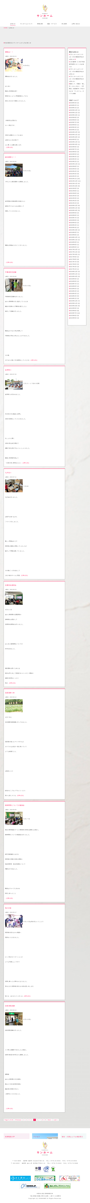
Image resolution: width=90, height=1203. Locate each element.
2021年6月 (73, 194)
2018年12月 (73, 238)
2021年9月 (73, 189)
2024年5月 (73, 140)
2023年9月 (73, 148)
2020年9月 (73, 214)
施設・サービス (52, 24)
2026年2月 (73, 106)
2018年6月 (73, 248)
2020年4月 (73, 226)
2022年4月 (73, 172)
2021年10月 (73, 187)
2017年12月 (73, 250)
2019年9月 (73, 233)
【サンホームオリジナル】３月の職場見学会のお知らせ (76, 72)
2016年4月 (73, 292)
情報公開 (40, 24)
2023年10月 (73, 145)
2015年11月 (73, 304)
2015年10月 (73, 306)
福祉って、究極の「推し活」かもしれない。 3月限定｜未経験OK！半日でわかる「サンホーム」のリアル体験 (77, 89)
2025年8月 (73, 121)
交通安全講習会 (10, 586)
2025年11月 (73, 113)
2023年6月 (73, 152)
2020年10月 (73, 211)
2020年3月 (73, 228)
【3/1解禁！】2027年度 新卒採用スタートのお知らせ (77, 65)
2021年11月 (73, 184)
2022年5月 (73, 170)
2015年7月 (73, 314)
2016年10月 (73, 277)
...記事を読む (9, 148)
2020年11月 (73, 209)
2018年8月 (73, 245)
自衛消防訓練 (10, 1007)
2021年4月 (73, 196)
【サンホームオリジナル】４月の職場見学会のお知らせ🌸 (76, 58)
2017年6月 (73, 265)
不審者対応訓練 (10, 273)
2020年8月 (73, 216)
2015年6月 (73, 316)
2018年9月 (73, 243)
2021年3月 (73, 199)
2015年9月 (73, 309)
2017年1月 (73, 270)
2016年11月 (73, 275)
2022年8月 (73, 167)
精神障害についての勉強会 (15, 806)
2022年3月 (73, 174)
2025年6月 (73, 126)
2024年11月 (73, 135)
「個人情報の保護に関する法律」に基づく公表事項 (45, 1197)
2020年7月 (73, 218)
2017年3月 (73, 267)
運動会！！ (9, 53)
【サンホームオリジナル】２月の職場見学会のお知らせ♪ (76, 80)
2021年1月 (73, 204)
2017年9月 (73, 258)
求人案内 (64, 24)
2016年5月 (73, 289)
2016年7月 (73, 284)
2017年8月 (73, 260)
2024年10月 (73, 138)
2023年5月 (73, 155)
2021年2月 (73, 201)
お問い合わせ (76, 24)
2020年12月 (73, 206)
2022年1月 (73, 179)
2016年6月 (73, 287)
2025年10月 (73, 116)
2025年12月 (73, 111)
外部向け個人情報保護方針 (45, 1194)
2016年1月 (73, 299)
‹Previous (18, 1121)
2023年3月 (73, 160)
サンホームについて (26, 24)
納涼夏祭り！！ (10, 158)
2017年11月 (73, 253)
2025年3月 (73, 128)
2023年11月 (73, 143)
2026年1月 (73, 108)
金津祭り (8, 371)
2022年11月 (73, 165)
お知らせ (13, 24)
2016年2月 (73, 297)
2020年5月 (73, 223)
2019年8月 (73, 236)
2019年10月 (73, 231)
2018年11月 (73, 240)
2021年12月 (73, 182)
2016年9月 (73, 280)
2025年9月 (73, 118)
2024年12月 (73, 133)
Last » (56, 1121)
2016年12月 (73, 272)
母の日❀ (8, 909)
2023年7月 (73, 150)
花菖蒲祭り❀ (10, 694)
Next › (50, 1121)
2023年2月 (73, 162)
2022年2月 (73, 177)
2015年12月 (73, 302)
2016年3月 (73, 294)
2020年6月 (73, 221)
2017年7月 (73, 262)
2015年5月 (73, 319)
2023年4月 (73, 157)
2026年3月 (73, 104)
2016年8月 (73, 282)
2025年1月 (73, 130)
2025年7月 (73, 123)
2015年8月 (73, 311)
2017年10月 (73, 255)
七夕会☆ (8, 474)
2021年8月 (73, 192)
